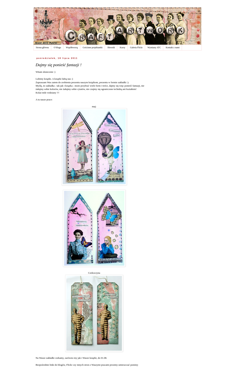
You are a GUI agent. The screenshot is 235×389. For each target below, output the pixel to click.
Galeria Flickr (136, 47)
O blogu (57, 47)
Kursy (122, 47)
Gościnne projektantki (92, 47)
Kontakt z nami (172, 47)
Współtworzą (72, 47)
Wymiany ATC (154, 47)
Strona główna (42, 47)
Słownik (111, 47)
